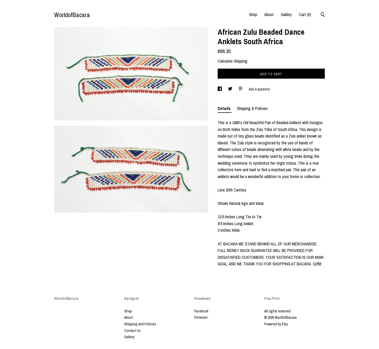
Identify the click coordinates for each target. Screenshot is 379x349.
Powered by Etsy (276, 324)
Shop (253, 14)
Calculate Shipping (232, 61)
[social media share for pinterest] (240, 89)
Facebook (201, 311)
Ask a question (259, 89)
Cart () (305, 14)
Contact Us (132, 330)
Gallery (286, 14)
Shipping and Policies (140, 324)
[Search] (323, 15)
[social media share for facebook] (220, 89)
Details (225, 108)
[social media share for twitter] (230, 89)
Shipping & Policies (252, 108)
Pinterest (200, 317)
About (269, 14)
